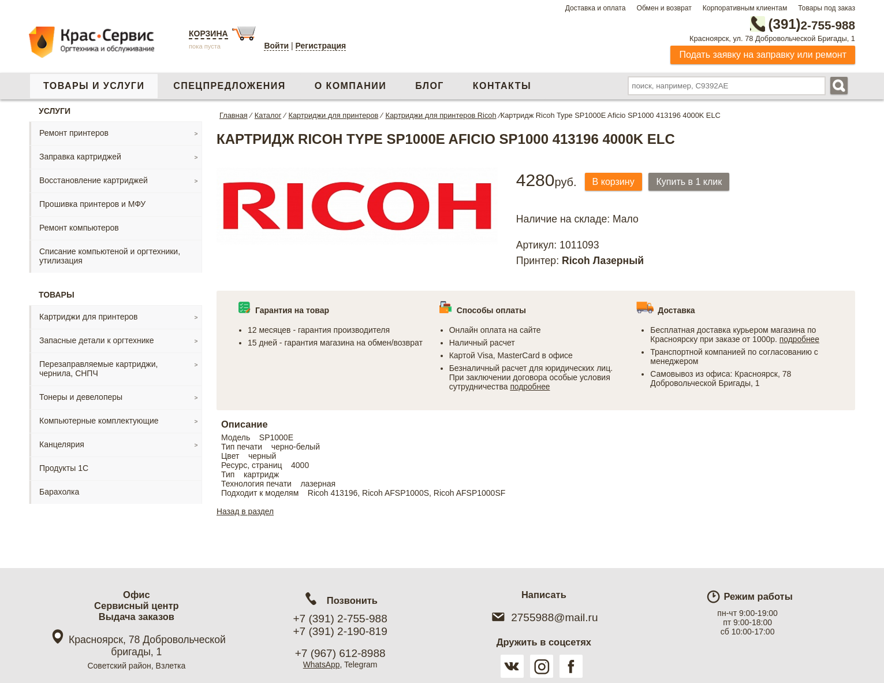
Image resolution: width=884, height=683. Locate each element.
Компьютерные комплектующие (99, 420)
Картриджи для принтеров (88, 316)
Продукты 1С (63, 468)
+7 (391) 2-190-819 (340, 631)
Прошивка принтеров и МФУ (92, 204)
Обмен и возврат (663, 8)
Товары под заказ (826, 8)
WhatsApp (321, 664)
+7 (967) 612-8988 (340, 653)
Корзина (208, 33)
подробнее (530, 386)
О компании (350, 86)
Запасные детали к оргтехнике (96, 340)
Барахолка (59, 491)
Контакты (502, 86)
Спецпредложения (229, 86)
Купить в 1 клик (692, 182)
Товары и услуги (93, 86)
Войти (276, 45)
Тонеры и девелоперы (80, 397)
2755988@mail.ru (544, 617)
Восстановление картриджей (93, 180)
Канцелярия (61, 444)
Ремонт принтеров (74, 133)
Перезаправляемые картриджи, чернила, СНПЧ (98, 368)
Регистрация (321, 45)
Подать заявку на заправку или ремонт (762, 55)
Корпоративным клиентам (745, 8)
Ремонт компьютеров (79, 227)
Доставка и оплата (595, 8)
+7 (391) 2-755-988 (340, 619)
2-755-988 (796, 24)
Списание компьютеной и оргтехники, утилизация (109, 256)
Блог (429, 86)
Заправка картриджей (80, 156)
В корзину (615, 182)
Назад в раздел (246, 511)
